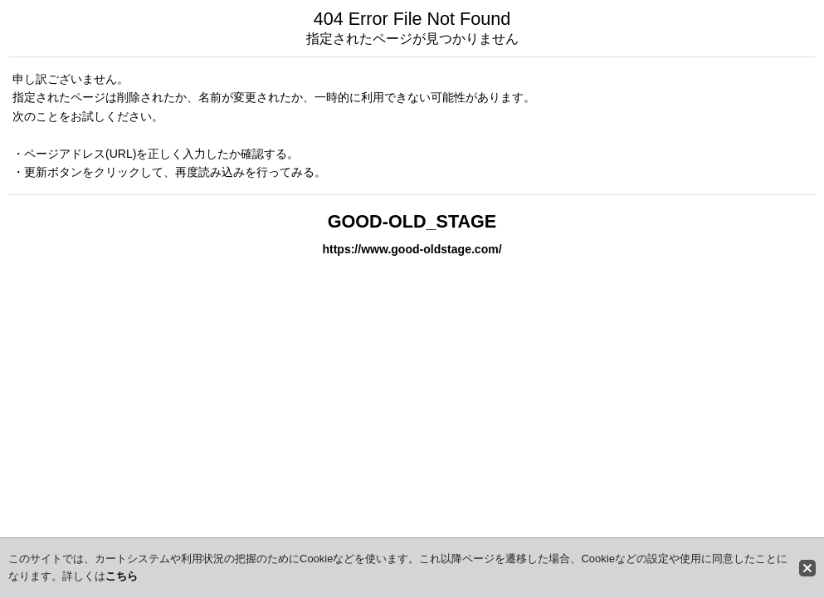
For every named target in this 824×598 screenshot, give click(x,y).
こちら (121, 576)
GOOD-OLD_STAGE (412, 221)
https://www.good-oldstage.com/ (411, 249)
